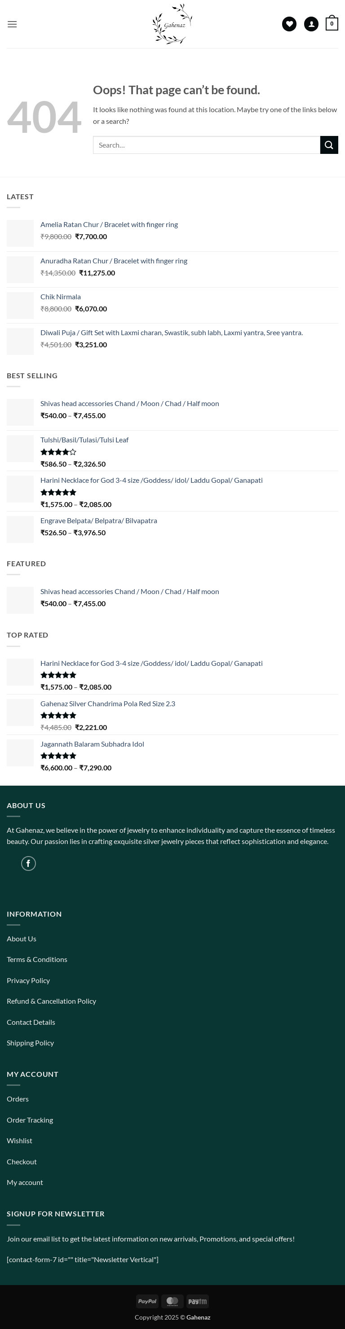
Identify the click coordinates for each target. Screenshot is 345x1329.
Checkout (22, 1161)
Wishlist (19, 1140)
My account (25, 1182)
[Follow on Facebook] (28, 863)
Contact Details (31, 1022)
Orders (18, 1098)
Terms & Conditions (37, 959)
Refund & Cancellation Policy (51, 1001)
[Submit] (329, 144)
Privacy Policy (28, 980)
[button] (12, 24)
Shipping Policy (30, 1042)
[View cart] (332, 24)
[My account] (311, 24)
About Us (21, 938)
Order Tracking (30, 1119)
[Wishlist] (289, 24)
